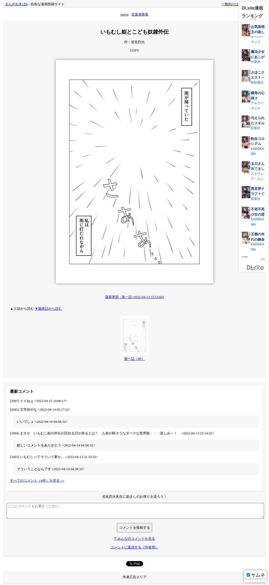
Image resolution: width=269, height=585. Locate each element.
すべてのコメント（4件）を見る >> (37, 480)
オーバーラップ (257, 39)
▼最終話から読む (48, 309)
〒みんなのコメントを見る (134, 539)
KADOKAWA (257, 151)
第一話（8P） (134, 359)
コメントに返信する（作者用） (134, 547)
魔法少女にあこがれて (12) (258, 57)
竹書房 (255, 62)
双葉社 (255, 128)
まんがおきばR (16, 4)
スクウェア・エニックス (257, 179)
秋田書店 (257, 82)
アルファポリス (257, 105)
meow (125, 14)
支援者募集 (139, 14)
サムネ (256, 575)
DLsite (255, 267)
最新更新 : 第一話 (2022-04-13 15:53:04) (134, 297)
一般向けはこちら (235, 4)
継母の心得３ (258, 95)
